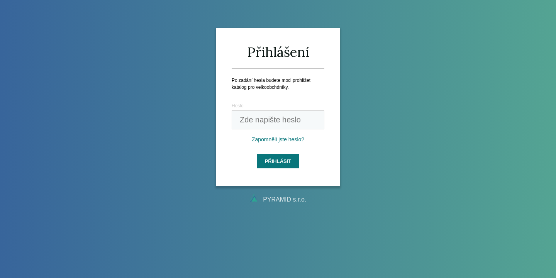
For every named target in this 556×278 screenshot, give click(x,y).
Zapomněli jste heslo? (278, 139)
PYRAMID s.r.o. (284, 199)
